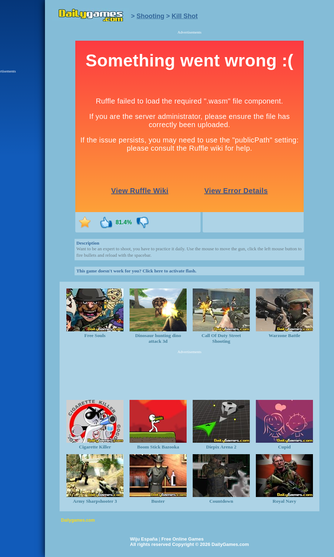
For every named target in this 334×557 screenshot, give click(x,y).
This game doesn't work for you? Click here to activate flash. (136, 271)
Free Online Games (182, 539)
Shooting (151, 16)
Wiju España (143, 539)
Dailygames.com (78, 520)
